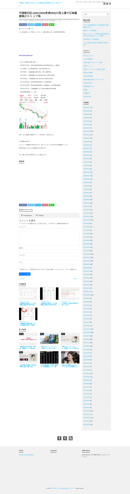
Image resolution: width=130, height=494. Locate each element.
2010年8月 (86, 424)
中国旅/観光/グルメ (89, 86)
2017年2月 (86, 247)
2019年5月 (86, 155)
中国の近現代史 (88, 83)
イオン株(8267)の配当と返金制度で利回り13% (95, 43)
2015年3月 (86, 302)
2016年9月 (86, 264)
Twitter (31, 24)
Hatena (38, 24)
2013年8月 (86, 339)
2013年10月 (86, 332)
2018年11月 (86, 175)
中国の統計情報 (88, 76)
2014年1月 (86, 322)
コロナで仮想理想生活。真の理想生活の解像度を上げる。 (96, 26)
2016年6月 (86, 274)
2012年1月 (86, 370)
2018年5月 (86, 196)
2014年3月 (86, 315)
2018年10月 (86, 179)
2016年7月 (86, 271)
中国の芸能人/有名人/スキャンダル (93, 79)
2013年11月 (86, 329)
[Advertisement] (49, 183)
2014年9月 (86, 308)
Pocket (46, 24)
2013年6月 (86, 346)
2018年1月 (86, 210)
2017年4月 (86, 240)
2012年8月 (86, 359)
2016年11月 (86, 257)
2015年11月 (86, 291)
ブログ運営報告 (88, 59)
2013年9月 (86, 336)
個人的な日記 (87, 96)
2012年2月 (86, 366)
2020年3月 (86, 121)
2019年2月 (86, 165)
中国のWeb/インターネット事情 (92, 62)
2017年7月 (86, 230)
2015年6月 (86, 298)
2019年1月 (86, 169)
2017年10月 (86, 220)
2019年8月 (86, 145)
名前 (21, 248)
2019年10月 (86, 138)
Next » (75, 279)
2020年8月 (86, 111)
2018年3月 (86, 203)
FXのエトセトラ (88, 55)
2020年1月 (86, 128)
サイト (21, 262)
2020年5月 (86, 114)
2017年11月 (86, 216)
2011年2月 (86, 404)
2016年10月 (86, 261)
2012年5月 (86, 363)
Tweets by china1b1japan (26, 455)
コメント (22, 227)
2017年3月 (86, 244)
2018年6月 (86, 192)
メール (22, 255)
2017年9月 (86, 223)
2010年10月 (86, 417)
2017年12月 (86, 213)
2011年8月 (86, 383)
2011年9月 (86, 380)
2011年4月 (86, 397)
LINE (53, 24)
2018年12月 (86, 172)
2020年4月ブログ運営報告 (91, 39)
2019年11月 (86, 135)
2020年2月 (86, 124)
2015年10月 (86, 295)
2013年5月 (86, 349)
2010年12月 (86, 411)
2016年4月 (86, 281)
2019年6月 (86, 152)
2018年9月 (86, 182)
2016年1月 (86, 288)
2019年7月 (86, 148)
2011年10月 (86, 377)
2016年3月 (86, 284)
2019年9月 (86, 141)
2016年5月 (86, 278)
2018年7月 (86, 189)
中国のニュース (88, 66)
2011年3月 (86, 400)
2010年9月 (86, 421)
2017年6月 (86, 233)
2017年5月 (86, 237)
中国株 (31, 29)
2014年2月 (86, 319)
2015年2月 (86, 305)
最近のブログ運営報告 (90, 30)
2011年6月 (86, 390)
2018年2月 (86, 206)
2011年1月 (86, 407)
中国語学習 (86, 93)
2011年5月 (86, 394)
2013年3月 (86, 353)
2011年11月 (86, 373)
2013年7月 (86, 342)
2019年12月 (86, 131)
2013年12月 (86, 325)
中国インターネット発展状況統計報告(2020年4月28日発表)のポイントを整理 (96, 35)
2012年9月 (86, 356)
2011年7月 (86, 387)
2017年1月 (86, 250)
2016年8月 (86, 267)
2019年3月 (86, 162)
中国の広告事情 (88, 72)
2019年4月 (86, 158)
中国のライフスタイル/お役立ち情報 (94, 69)
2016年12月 (86, 254)
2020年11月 (86, 107)
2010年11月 (86, 414)
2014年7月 (86, 312)
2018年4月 (86, 199)
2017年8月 (86, 227)
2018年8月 (86, 186)
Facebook (23, 24)
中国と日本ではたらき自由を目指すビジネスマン (62, 488)
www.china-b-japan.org (25, 55)
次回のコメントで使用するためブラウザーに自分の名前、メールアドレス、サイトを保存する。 (48, 270)
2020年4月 (86, 117)
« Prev (22, 279)
